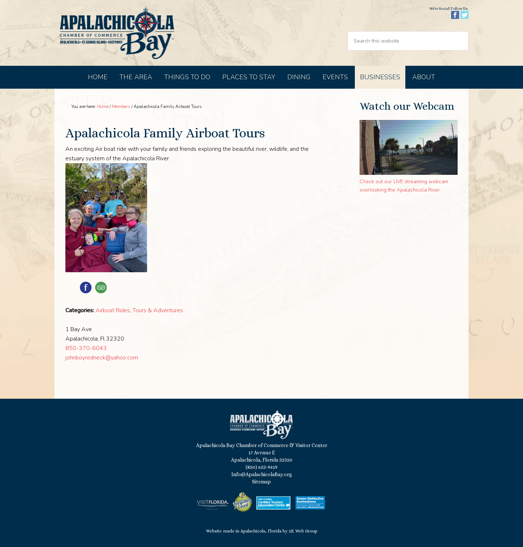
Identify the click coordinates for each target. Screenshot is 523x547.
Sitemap (261, 481)
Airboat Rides (113, 310)
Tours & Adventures (158, 310)
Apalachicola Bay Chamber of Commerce (117, 33)
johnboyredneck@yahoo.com (101, 358)
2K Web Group (303, 531)
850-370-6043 (86, 348)
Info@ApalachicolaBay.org (261, 474)
